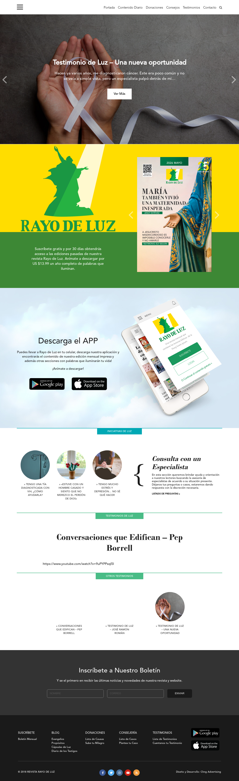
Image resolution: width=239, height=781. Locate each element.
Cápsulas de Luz (61, 747)
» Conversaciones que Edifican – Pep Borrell (69, 630)
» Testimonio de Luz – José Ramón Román (119, 630)
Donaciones (154, 7)
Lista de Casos (127, 739)
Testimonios (191, 7)
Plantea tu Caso (128, 743)
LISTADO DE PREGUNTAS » (166, 494)
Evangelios (58, 739)
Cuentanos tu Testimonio (167, 743)
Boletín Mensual (27, 739)
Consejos (173, 7)
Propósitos (58, 743)
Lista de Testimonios (165, 739)
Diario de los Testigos (64, 751)
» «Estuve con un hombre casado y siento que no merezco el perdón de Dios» (71, 491)
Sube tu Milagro (94, 743)
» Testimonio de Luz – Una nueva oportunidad (170, 630)
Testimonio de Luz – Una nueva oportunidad (119, 63)
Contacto (209, 7)
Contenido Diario (130, 7)
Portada (109, 7)
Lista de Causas (94, 739)
